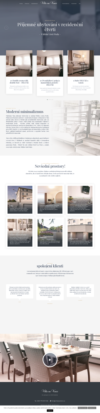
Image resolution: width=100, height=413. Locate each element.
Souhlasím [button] (50, 410)
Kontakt (74, 3)
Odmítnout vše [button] (92, 408)
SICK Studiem (54, 394)
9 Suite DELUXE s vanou (80, 81)
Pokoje (27, 3)
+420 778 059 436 (41, 401)
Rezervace (35, 3)
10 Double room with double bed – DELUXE (19, 81)
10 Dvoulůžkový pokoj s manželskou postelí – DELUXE (50, 82)
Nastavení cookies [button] (83, 408)
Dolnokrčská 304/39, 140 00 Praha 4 (50, 404)
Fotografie (65, 3)
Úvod (21, 3)
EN (79, 3)
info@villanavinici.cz (57, 401)
